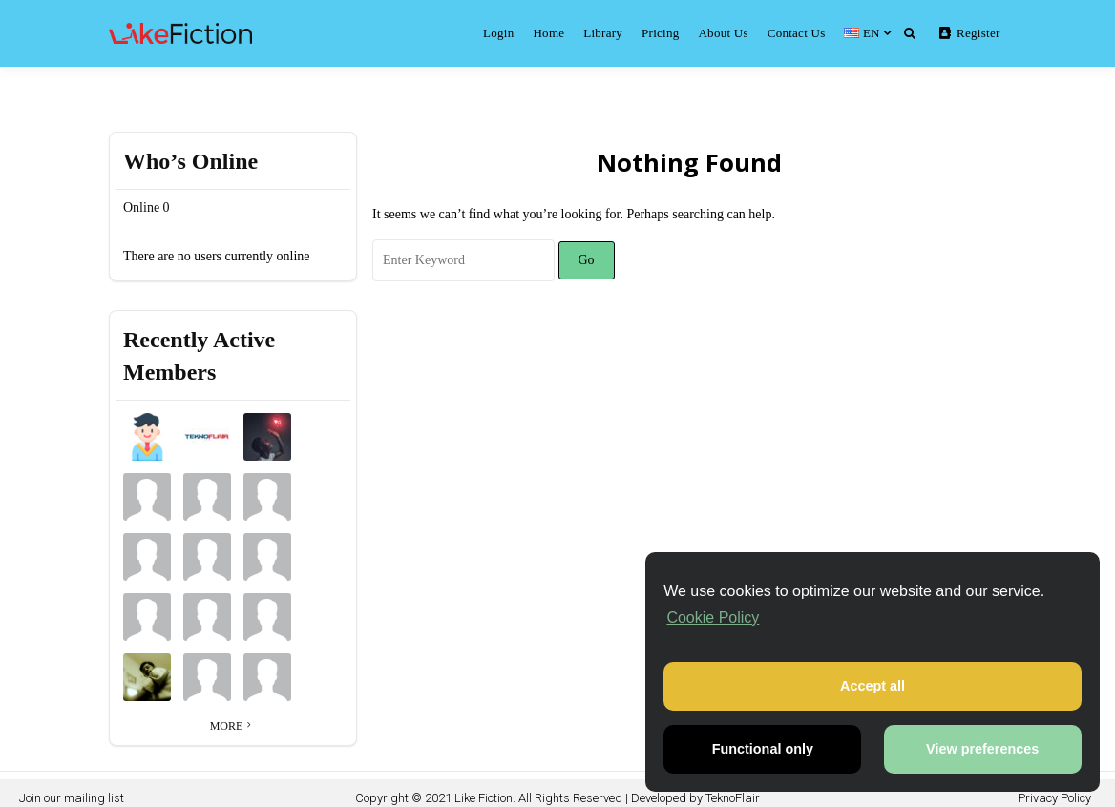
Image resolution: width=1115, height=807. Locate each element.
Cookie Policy (712, 618)
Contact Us (797, 33)
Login (498, 33)
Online (146, 207)
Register (969, 33)
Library (602, 33)
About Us (722, 33)
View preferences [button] (982, 748)
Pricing (660, 33)
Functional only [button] (762, 748)
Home (548, 33)
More (233, 726)
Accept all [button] (872, 685)
